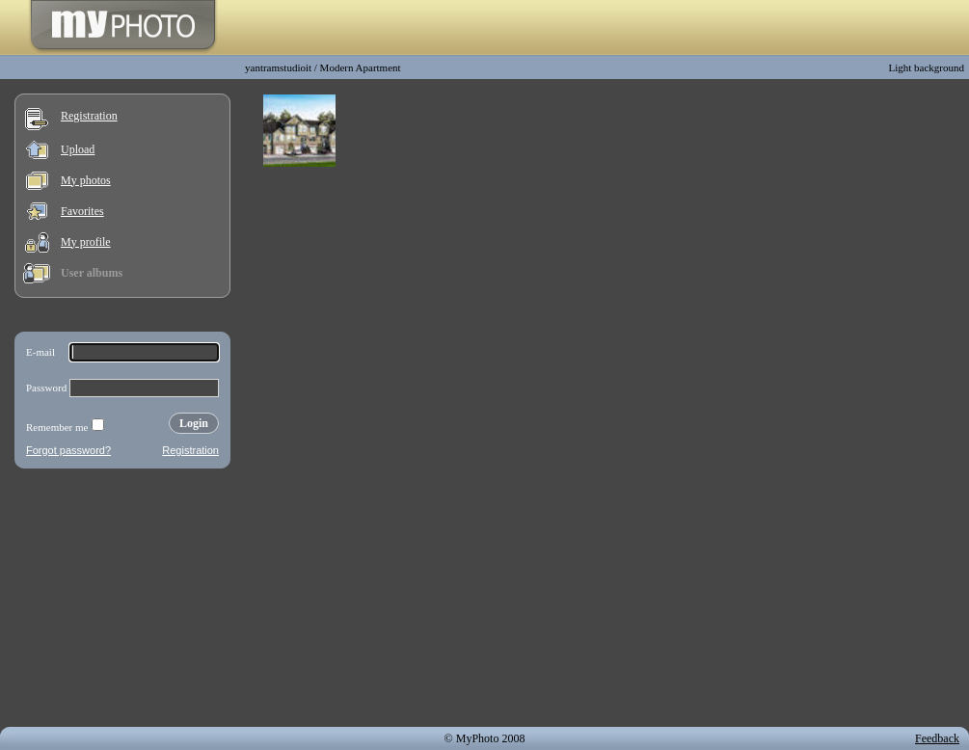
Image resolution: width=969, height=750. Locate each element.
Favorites (82, 211)
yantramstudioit (278, 67)
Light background (926, 67)
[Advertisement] (122, 601)
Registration (89, 115)
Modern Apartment (360, 67)
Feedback (937, 738)
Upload (77, 149)
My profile (86, 242)
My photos (86, 180)
